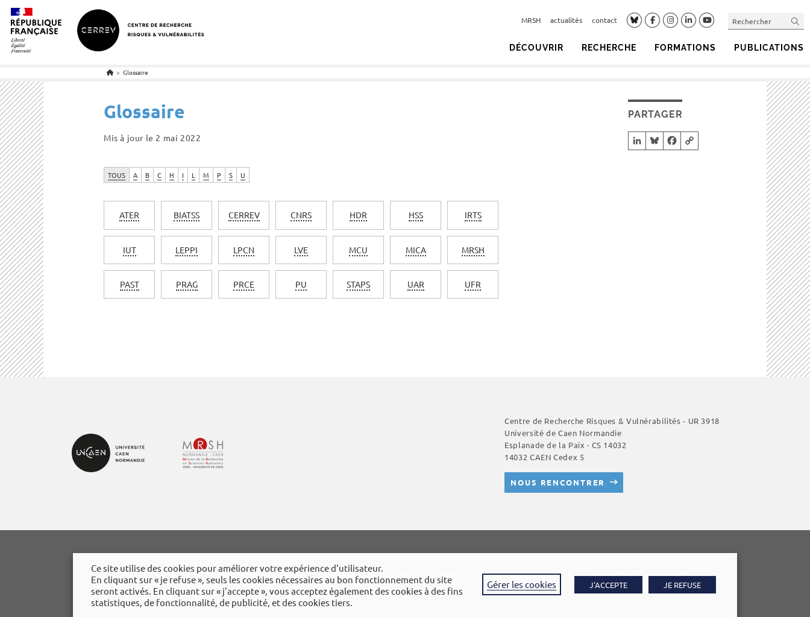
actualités (566, 20)
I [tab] (183, 175)
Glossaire (135, 72)
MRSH (531, 20)
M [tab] (206, 175)
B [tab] (147, 175)
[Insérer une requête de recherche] (766, 21)
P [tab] (219, 175)
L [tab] (193, 175)
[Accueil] (110, 72)
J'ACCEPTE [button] (608, 585)
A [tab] (135, 175)
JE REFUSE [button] (682, 585)
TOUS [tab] (116, 175)
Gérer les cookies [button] (521, 584)
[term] (129, 215)
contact (604, 20)
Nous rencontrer (557, 482)
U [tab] (242, 175)
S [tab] (231, 175)
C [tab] (159, 175)
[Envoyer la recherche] (795, 21)
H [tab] (171, 175)
